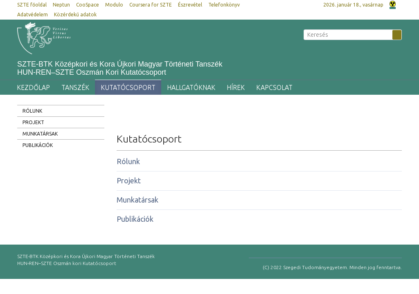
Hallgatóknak (191, 87)
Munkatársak (40, 133)
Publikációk (38, 145)
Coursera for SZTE (150, 4)
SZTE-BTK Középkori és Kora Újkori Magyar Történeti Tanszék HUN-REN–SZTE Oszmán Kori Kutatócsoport (120, 68)
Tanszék (75, 87)
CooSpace (87, 4)
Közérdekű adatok (75, 14)
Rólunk (32, 111)
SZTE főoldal (32, 4)
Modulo (114, 4)
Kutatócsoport (128, 87)
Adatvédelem (32, 14)
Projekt (33, 122)
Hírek (236, 87)
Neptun (61, 4)
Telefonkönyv (224, 4)
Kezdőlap (33, 87)
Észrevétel (190, 4)
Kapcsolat (274, 87)
